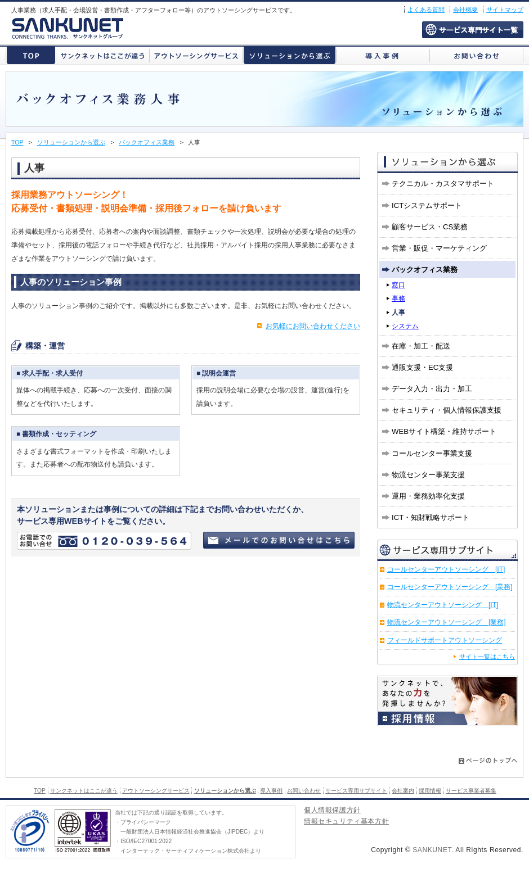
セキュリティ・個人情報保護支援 (446, 410)
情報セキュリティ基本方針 (346, 822)
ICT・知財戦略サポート (430, 517)
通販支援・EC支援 (422, 367)
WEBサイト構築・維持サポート (444, 431)
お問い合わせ (476, 55)
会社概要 (465, 9)
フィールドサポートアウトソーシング (444, 640)
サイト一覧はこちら (487, 656)
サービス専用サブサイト (472, 29)
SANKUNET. (433, 850)
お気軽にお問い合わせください (313, 326)
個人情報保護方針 (332, 811)
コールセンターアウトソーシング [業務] (450, 587)
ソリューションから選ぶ (289, 55)
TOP (17, 142)
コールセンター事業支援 (432, 453)
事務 (398, 298)
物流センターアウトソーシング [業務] (446, 622)
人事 (398, 312)
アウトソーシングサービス (196, 55)
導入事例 (383, 55)
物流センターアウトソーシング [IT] (442, 605)
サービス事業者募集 (471, 791)
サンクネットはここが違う (103, 55)
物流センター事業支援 (428, 474)
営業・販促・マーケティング (439, 248)
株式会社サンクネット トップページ (31, 55)
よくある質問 (426, 9)
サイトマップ (504, 9)
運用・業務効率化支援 (428, 496)
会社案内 (403, 791)
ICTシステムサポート (427, 205)
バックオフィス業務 (146, 142)
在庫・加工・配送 (421, 346)
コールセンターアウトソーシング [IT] (446, 569)
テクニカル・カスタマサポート (443, 183)
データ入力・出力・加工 (432, 388)
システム (405, 326)
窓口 (398, 285)
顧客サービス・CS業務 (430, 227)
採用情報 (430, 791)
